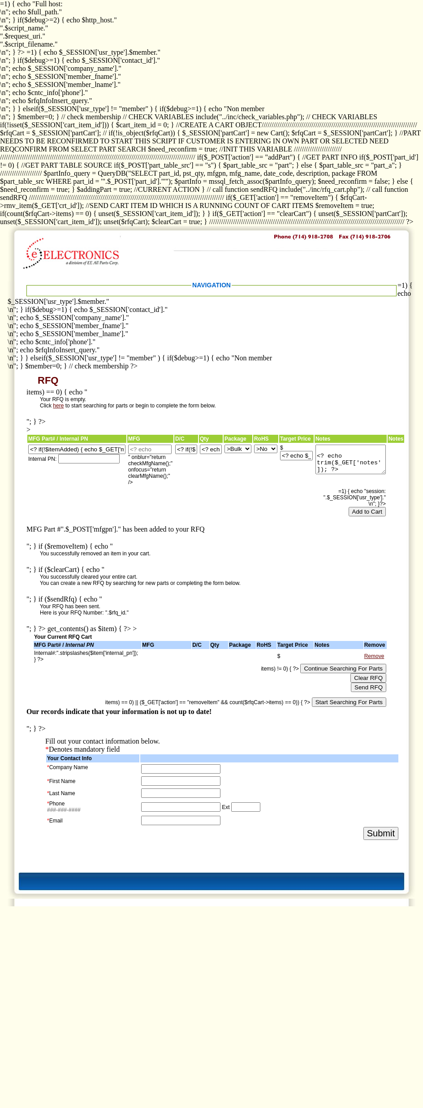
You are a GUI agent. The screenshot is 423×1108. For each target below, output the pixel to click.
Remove (374, 656)
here (58, 406)
